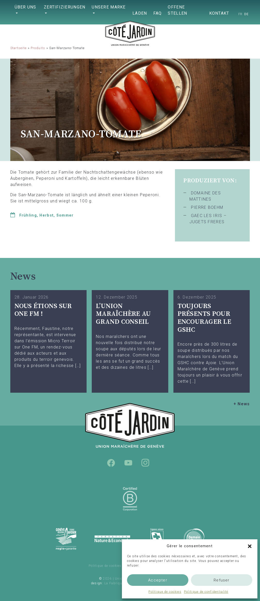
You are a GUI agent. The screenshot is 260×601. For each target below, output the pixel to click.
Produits (38, 48)
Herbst (46, 215)
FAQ (157, 13)
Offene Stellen (177, 10)
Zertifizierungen (64, 7)
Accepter (157, 580)
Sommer (65, 215)
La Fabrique (114, 583)
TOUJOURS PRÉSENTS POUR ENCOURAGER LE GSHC (204, 318)
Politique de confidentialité (206, 592)
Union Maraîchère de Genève (130, 40)
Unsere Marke (108, 7)
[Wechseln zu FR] (241, 14)
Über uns (25, 7)
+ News (241, 403)
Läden (139, 13)
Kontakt (219, 13)
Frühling (28, 215)
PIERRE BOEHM (207, 207)
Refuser (221, 580)
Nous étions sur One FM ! (43, 310)
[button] (249, 546)
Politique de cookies (164, 592)
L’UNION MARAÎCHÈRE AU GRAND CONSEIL (123, 314)
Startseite (18, 48)
